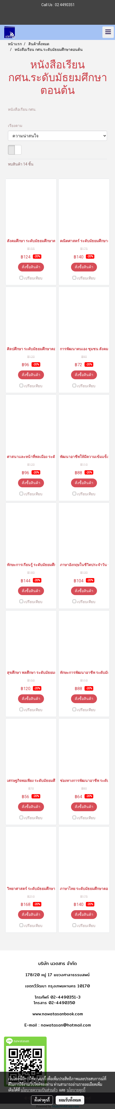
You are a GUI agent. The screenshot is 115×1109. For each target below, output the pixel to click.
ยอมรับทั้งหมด (70, 1100)
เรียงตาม (16, 125)
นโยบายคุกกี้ (76, 1089)
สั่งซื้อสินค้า (31, 267)
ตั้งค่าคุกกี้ (42, 1100)
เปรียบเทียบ (33, 278)
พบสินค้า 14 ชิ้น (20, 164)
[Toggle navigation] (108, 32)
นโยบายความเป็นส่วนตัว (39, 1089)
